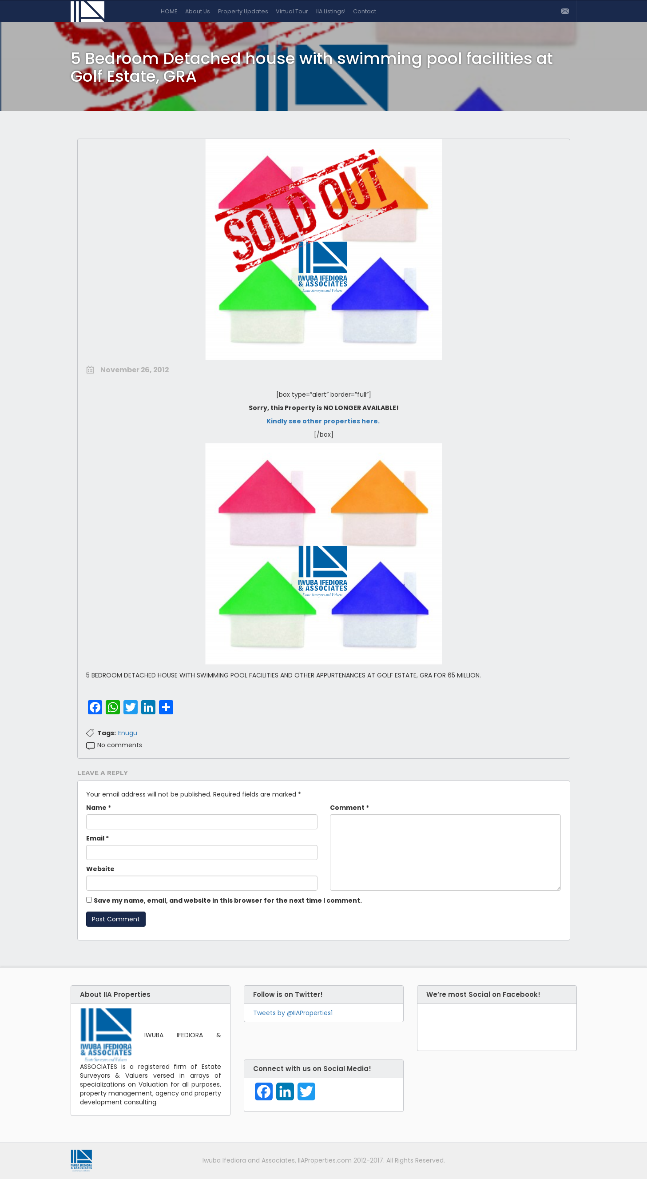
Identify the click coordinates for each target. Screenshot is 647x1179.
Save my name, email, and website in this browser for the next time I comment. (228, 900)
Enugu (127, 733)
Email (97, 838)
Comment (349, 807)
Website (100, 868)
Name (98, 807)
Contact (364, 11)
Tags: (106, 733)
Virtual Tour (292, 11)
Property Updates (243, 11)
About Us (197, 11)
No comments (119, 745)
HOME (169, 11)
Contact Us (565, 11)
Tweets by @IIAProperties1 (293, 1012)
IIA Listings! (330, 11)
